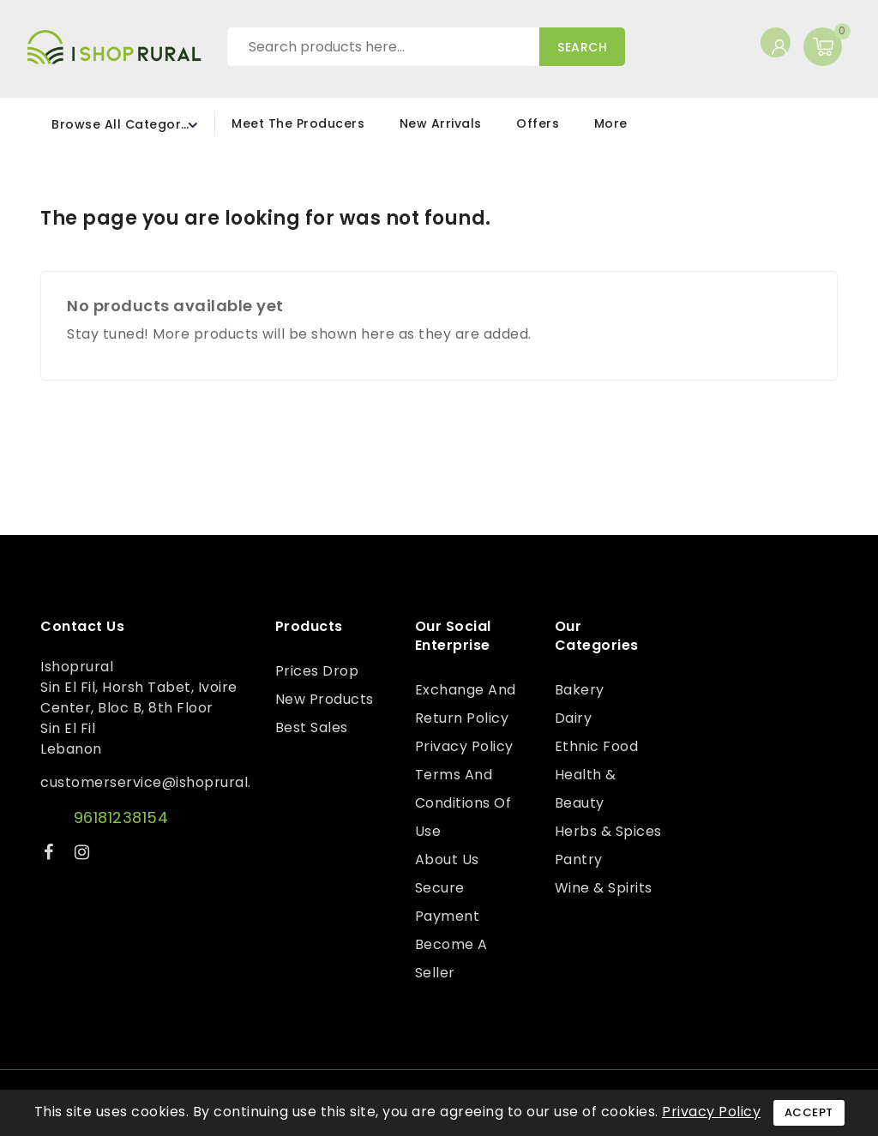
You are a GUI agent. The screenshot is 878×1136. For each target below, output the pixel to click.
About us (447, 859)
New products (324, 699)
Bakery (579, 690)
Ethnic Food (597, 746)
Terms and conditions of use (463, 803)
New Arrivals (441, 123)
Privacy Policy (464, 746)
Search (582, 47)
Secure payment (447, 902)
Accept (809, 1112)
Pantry (579, 859)
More (611, 123)
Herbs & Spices (608, 831)
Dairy (573, 718)
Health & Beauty (585, 789)
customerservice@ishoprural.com (161, 782)
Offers (537, 123)
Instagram (84, 855)
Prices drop (317, 671)
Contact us (82, 626)
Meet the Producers (298, 123)
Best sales (311, 727)
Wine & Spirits (603, 888)
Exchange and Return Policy (465, 704)
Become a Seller (451, 959)
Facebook (50, 855)
